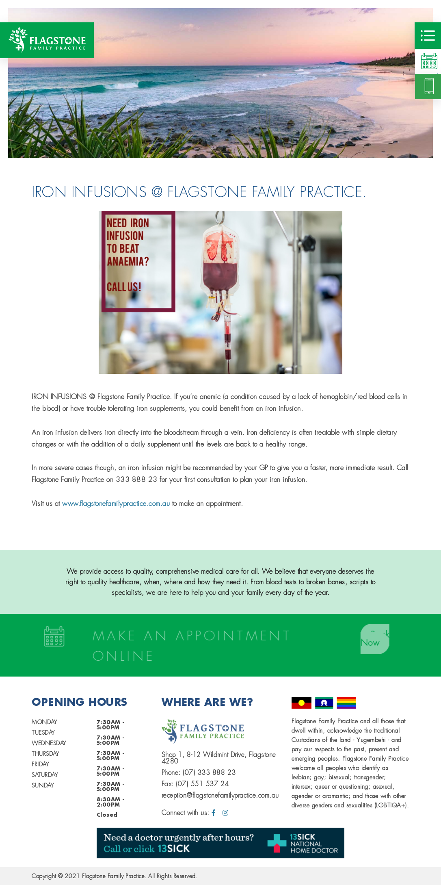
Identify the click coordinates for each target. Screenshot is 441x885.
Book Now (377, 639)
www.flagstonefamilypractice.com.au (116, 503)
